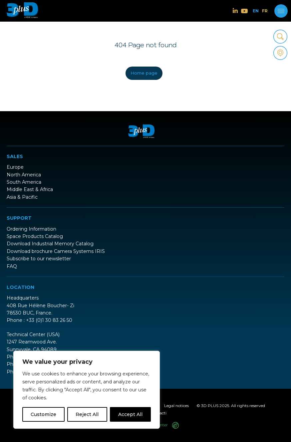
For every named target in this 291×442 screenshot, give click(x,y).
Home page (144, 73)
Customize (43, 414)
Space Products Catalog (35, 236)
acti (162, 412)
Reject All (87, 414)
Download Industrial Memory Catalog (50, 244)
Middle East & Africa (30, 189)
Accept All (130, 414)
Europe (15, 167)
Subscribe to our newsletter (39, 259)
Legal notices (176, 405)
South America (24, 182)
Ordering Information (31, 229)
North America (24, 175)
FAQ (12, 266)
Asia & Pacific (22, 197)
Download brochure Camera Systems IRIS (56, 251)
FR (265, 11)
